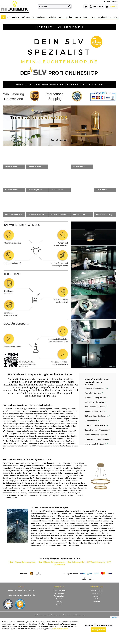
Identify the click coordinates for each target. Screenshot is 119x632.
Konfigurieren (98, 629)
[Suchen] (69, 6)
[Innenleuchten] (13, 17)
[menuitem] (55, 6)
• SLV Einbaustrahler (76, 562)
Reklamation (59, 596)
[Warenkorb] (111, 6)
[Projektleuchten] (104, 17)
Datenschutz (97, 593)
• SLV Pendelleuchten (95, 562)
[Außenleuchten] (27, 17)
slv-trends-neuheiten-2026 (59, 125)
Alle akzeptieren (104, 625)
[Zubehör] (52, 17)
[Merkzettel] (85, 6)
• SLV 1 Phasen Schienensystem (22, 562)
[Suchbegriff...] (55, 6)
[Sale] (60, 17)
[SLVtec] (93, 17)
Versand (59, 599)
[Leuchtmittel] (41, 17)
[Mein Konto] (96, 6)
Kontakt (59, 604)
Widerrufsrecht (97, 590)
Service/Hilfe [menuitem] (110, 2)
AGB (96, 599)
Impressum (96, 596)
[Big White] (68, 17)
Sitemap (96, 601)
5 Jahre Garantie (59, 590)
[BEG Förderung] (81, 17)
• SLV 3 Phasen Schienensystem (51, 562)
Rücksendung (59, 593)
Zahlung (59, 601)
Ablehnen (88, 625)
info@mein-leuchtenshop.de (21, 595)
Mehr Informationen (60, 628)
